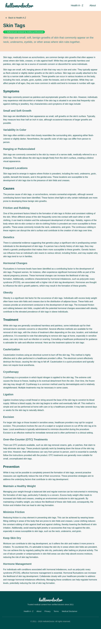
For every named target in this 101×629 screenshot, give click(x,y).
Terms (56, 611)
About (93, 5)
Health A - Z (77, 5)
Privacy (47, 611)
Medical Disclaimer (69, 611)
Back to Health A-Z (15, 18)
